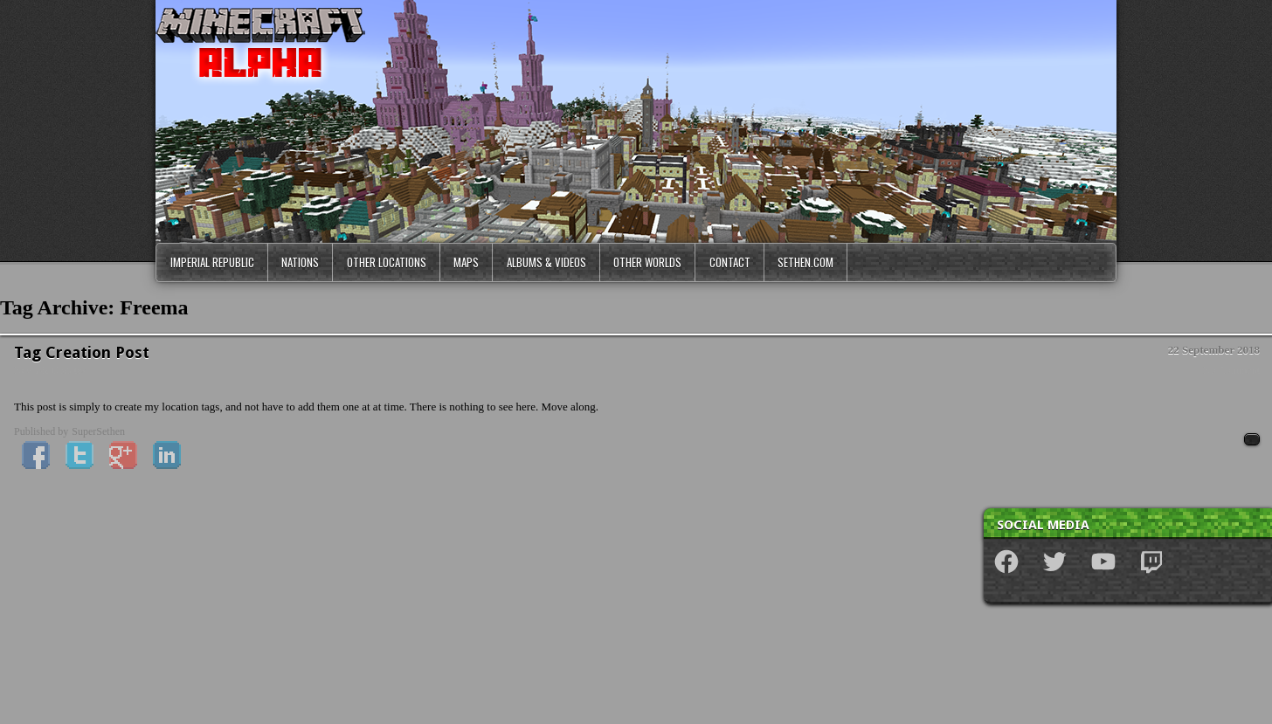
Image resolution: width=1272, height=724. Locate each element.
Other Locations (386, 262)
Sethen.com (805, 262)
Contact (729, 262)
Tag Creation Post (81, 352)
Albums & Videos (546, 262)
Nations (300, 262)
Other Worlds (647, 262)
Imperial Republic (212, 262)
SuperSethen (98, 431)
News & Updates (50, 370)
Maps (466, 262)
